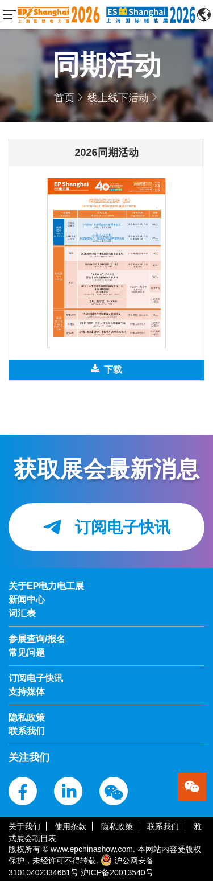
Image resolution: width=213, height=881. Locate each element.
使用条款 (70, 826)
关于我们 (24, 826)
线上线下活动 (118, 98)
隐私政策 (117, 826)
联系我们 (163, 826)
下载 (106, 369)
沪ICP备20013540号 (117, 872)
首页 (64, 98)
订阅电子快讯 (106, 527)
